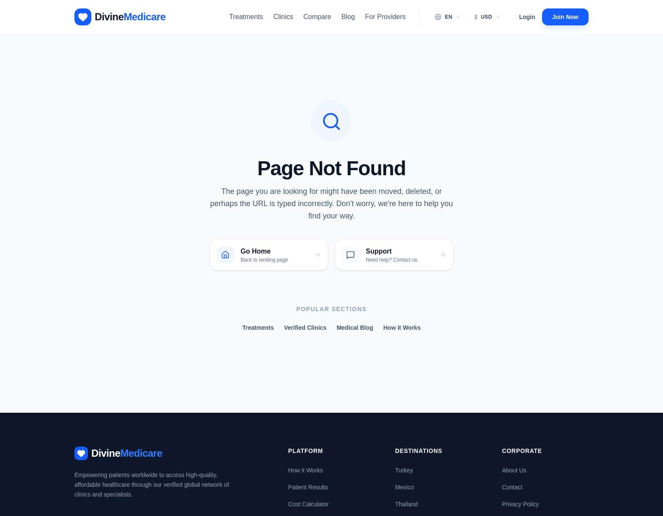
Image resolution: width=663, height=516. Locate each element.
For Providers (385, 16)
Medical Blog (355, 327)
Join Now (565, 17)
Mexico (404, 487)
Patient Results (308, 487)
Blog (348, 16)
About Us (514, 470)
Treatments (246, 16)
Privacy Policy (520, 504)
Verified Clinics (305, 327)
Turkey (404, 470)
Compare (317, 16)
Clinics (283, 16)
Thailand (406, 504)
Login (527, 17)
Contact (512, 487)
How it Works (402, 327)
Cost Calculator (308, 504)
